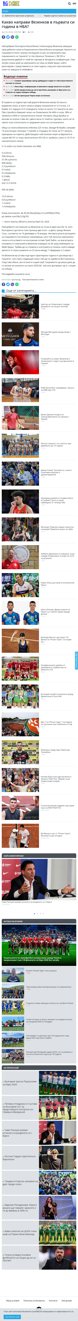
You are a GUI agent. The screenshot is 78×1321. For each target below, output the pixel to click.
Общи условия (12, 1300)
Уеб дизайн (67, 1300)
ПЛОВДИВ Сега (39, 1282)
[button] (69, 3)
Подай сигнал (76, 660)
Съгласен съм (12, 1317)
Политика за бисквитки (34, 1300)
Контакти (53, 1300)
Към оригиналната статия (33, 279)
